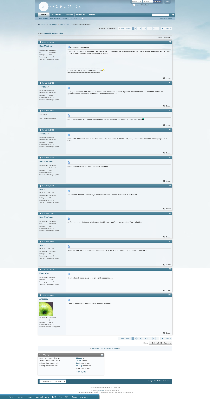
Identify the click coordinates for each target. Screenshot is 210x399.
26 (154, 28)
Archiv (159, 381)
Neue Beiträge (43, 18)
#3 (170, 110)
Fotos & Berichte (42, 397)
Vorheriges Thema (98, 348)
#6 (170, 186)
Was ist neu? (56, 15)
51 (157, 28)
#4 (170, 130)
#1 (170, 42)
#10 (169, 295)
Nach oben (167, 343)
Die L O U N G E (65, 24)
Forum (43, 15)
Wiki (60, 397)
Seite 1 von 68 (126, 28)
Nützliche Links (76, 18)
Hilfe (167, 2)
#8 (170, 241)
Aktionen (65, 18)
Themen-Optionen (163, 37)
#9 (170, 269)
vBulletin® (101, 391)
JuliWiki (92, 15)
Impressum (84, 397)
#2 (170, 83)
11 (151, 28)
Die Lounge (53, 24)
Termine (20, 397)
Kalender (57, 18)
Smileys (78, 361)
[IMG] (78, 363)
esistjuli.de (80, 15)
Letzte (168, 29)
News (11, 397)
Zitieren (167, 78)
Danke (74, 397)
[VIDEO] (79, 366)
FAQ (54, 397)
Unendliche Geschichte (53, 33)
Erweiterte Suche (166, 18)
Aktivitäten (68, 15)
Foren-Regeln (81, 372)
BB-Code (79, 358)
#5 (170, 157)
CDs (67, 397)
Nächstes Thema (112, 348)
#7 (170, 213)
